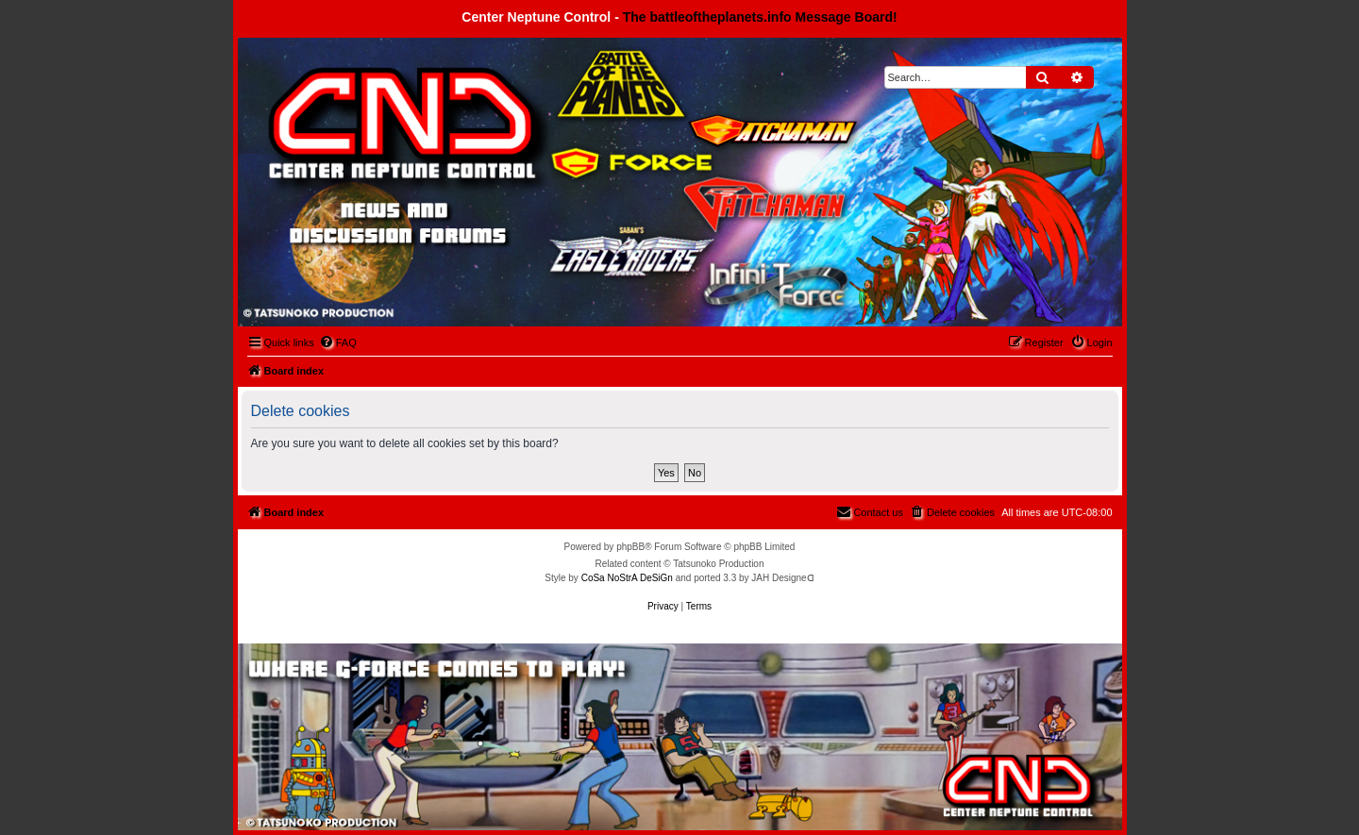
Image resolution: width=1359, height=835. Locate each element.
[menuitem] (338, 342)
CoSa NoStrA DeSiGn (627, 578)
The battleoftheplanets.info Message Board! (760, 17)
